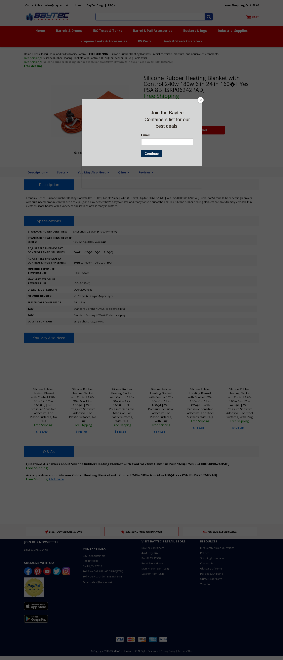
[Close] (201, 100)
